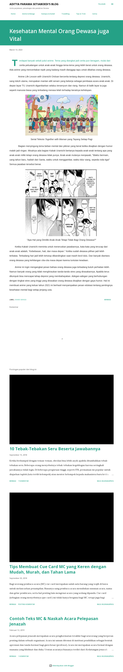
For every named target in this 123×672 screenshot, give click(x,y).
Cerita (93, 14)
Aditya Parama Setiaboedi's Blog (34, 4)
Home (12, 14)
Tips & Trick (79, 14)
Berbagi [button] (107, 300)
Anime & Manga (27, 14)
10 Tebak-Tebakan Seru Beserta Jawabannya (55, 449)
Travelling (64, 14)
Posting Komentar (26, 604)
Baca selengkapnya (105, 481)
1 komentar (23, 656)
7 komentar (23, 481)
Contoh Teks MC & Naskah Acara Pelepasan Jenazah (54, 621)
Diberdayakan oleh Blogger (61, 666)
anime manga (20, 300)
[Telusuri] (101, 4)
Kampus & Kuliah (47, 14)
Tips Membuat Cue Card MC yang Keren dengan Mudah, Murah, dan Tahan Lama (58, 569)
